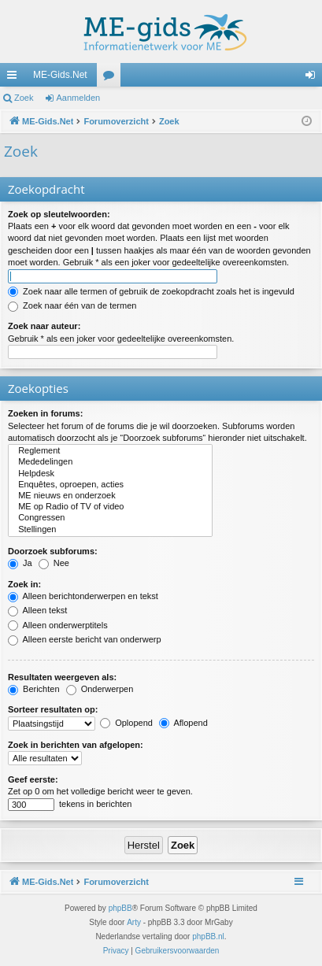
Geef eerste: (33, 779)
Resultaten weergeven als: (62, 677)
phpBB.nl (208, 936)
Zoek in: (24, 584)
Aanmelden (79, 97)
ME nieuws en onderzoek (110, 496)
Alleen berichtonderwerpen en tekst (83, 596)
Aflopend (183, 722)
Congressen (110, 518)
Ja (20, 563)
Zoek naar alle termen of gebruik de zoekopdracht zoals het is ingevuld (151, 291)
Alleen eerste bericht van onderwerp (84, 639)
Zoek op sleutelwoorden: (59, 214)
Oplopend (126, 722)
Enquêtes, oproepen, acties (110, 484)
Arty (134, 922)
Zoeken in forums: (45, 413)
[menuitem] (116, 951)
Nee (54, 563)
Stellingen (110, 529)
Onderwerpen (100, 689)
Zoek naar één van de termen (72, 305)
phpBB (120, 908)
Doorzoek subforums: (53, 551)
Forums (111, 78)
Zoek (23, 97)
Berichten (34, 689)
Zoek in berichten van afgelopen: (75, 744)
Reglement (110, 451)
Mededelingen (110, 462)
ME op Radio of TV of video (110, 507)
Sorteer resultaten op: (53, 709)
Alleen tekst (37, 610)
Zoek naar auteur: (44, 326)
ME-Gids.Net (60, 74)
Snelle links (15, 78)
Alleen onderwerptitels (58, 625)
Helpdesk (110, 473)
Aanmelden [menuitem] (313, 78)
